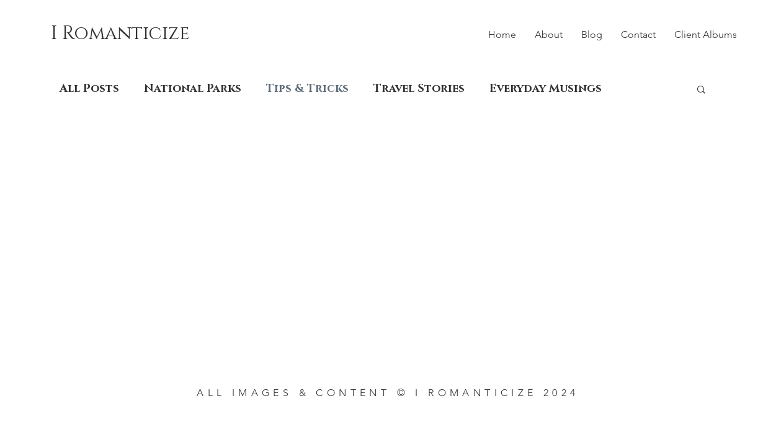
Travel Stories (419, 89)
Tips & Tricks (307, 89)
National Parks (192, 89)
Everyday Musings (545, 89)
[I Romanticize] (129, 33)
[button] (701, 90)
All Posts (89, 89)
